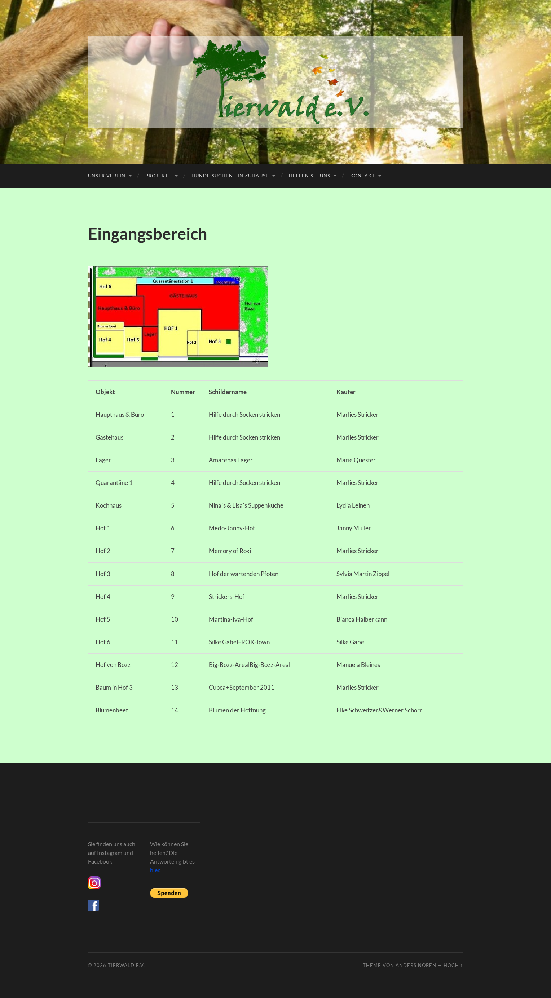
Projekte (158, 175)
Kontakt (362, 175)
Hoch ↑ (453, 965)
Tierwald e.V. (126, 965)
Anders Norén (416, 965)
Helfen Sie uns (309, 175)
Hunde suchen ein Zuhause (230, 175)
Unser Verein (106, 175)
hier (154, 869)
